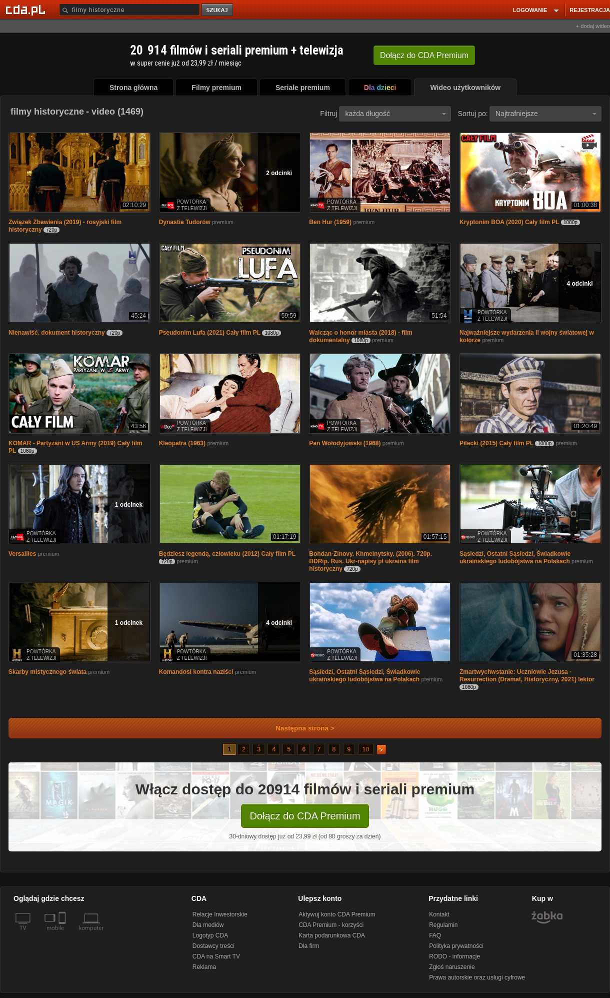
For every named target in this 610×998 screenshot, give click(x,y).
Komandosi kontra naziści (196, 671)
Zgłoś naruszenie (451, 966)
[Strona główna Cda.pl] (27, 9)
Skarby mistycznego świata (47, 671)
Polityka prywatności (456, 945)
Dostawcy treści (213, 945)
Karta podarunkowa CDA (331, 935)
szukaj (218, 10)
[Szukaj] (129, 10)
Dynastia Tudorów (184, 222)
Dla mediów (208, 924)
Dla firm (308, 945)
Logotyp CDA (210, 935)
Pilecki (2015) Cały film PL (497, 443)
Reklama (204, 966)
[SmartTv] (63, 933)
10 (365, 749)
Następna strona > (298, 728)
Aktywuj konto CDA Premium (336, 914)
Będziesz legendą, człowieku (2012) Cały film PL (227, 553)
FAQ (435, 935)
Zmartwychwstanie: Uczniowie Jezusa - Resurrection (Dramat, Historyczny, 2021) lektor (527, 675)
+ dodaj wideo (593, 26)
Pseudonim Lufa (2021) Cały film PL (209, 332)
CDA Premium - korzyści (331, 924)
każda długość (395, 114)
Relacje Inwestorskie (220, 914)
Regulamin (443, 924)
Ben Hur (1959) (330, 222)
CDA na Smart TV (216, 956)
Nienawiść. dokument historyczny (56, 332)
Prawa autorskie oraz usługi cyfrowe (477, 977)
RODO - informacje (454, 956)
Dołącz (424, 55)
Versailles (22, 553)
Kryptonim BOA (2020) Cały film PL (510, 222)
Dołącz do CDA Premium (305, 815)
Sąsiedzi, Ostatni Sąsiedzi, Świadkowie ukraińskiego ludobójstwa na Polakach (515, 557)
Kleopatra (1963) (182, 443)
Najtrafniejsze (546, 114)
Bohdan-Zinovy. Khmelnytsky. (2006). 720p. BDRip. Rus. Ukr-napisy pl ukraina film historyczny (370, 561)
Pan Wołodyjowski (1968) (344, 443)
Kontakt (439, 914)
